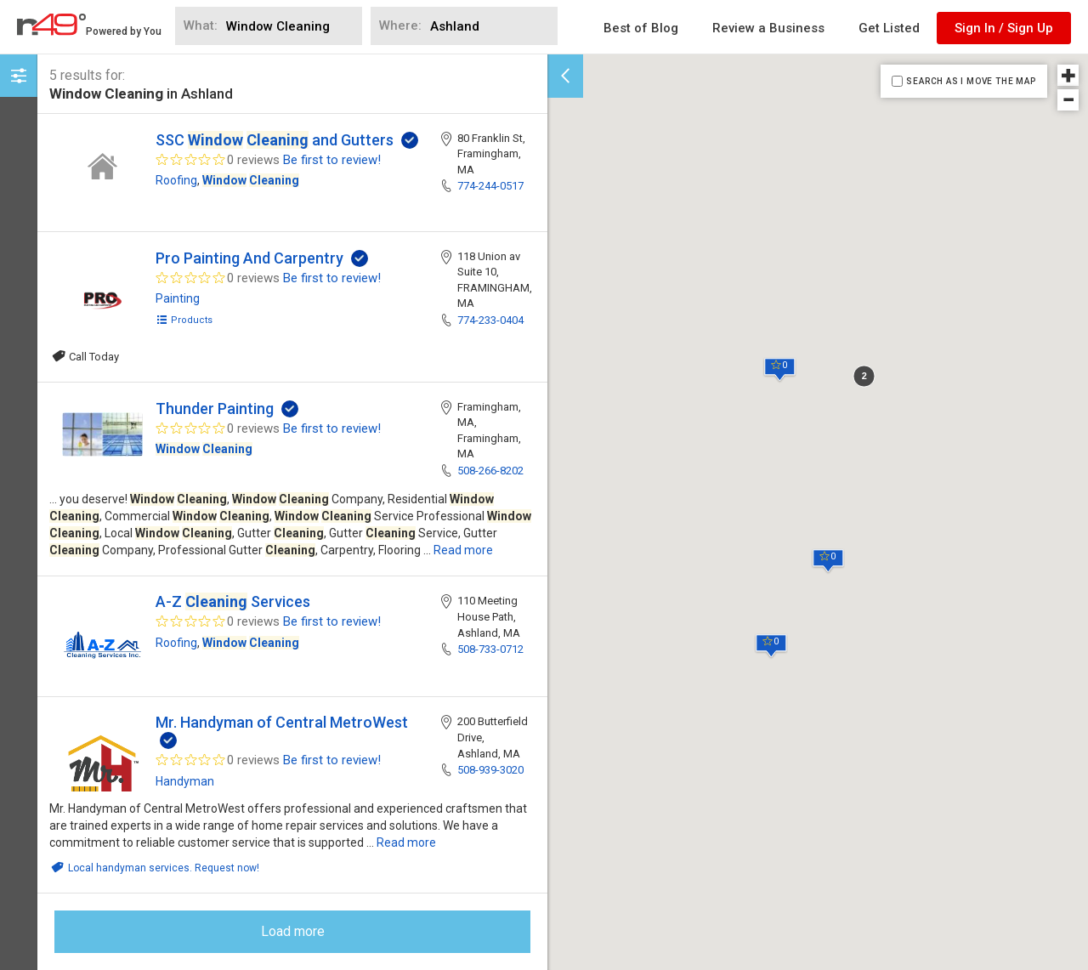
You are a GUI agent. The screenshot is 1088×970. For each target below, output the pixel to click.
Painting (178, 298)
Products (184, 320)
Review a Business (768, 28)
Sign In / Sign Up (1004, 28)
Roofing (176, 180)
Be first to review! (332, 159)
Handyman (185, 781)
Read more (463, 550)
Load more (293, 931)
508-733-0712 (490, 649)
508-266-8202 (490, 470)
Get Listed (889, 28)
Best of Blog (641, 28)
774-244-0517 (490, 185)
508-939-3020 (490, 769)
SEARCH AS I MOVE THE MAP (970, 81)
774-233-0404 (490, 320)
